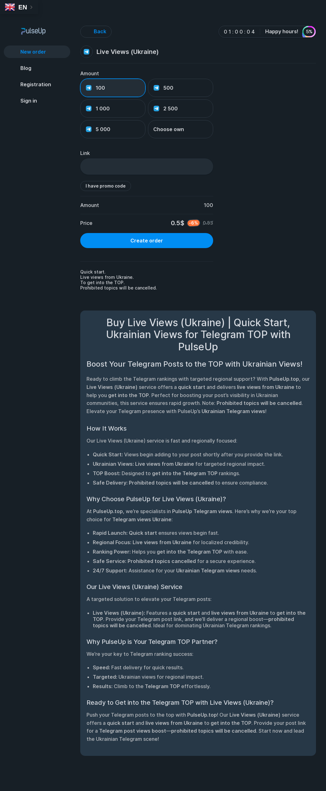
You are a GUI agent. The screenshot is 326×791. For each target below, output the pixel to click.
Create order (146, 240)
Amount (89, 73)
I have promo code (106, 185)
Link (85, 153)
